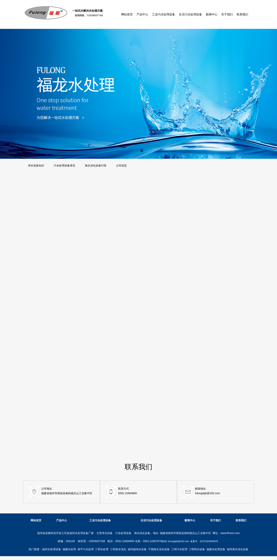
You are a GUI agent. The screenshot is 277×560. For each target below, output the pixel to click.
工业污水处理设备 (163, 14)
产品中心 (142, 14)
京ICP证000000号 (209, 541)
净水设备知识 (36, 165)
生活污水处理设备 (190, 14)
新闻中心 (211, 14)
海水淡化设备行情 (95, 165)
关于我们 (227, 14)
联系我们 (242, 14)
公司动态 (121, 165)
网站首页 (127, 14)
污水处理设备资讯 (64, 165)
